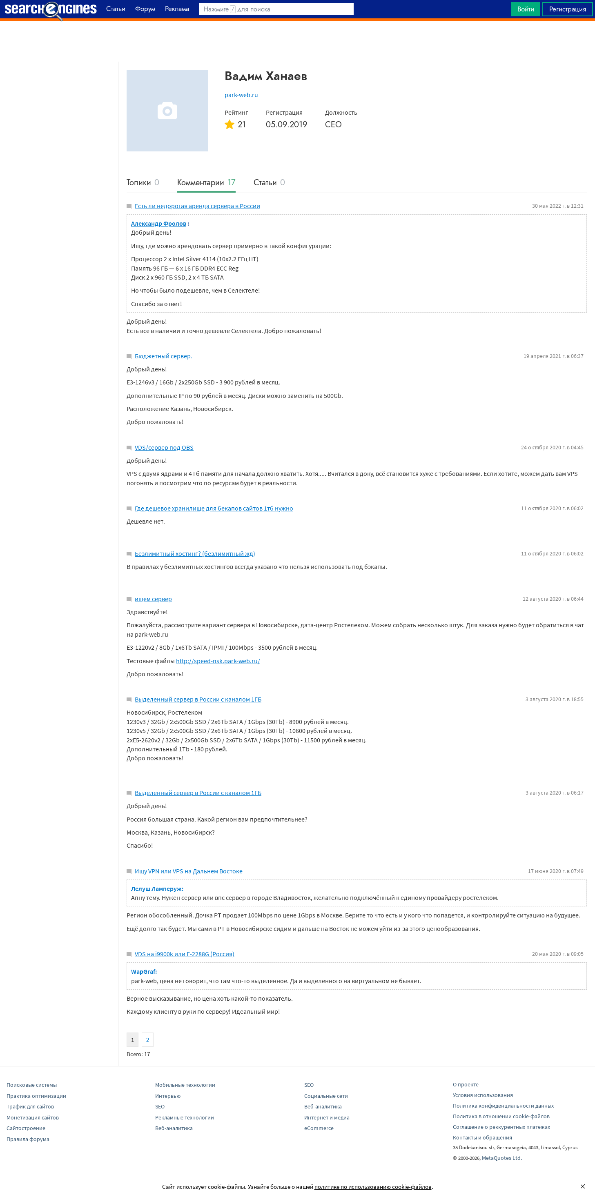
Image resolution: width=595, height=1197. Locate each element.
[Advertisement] (298, 41)
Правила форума (28, 1139)
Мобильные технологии (185, 1084)
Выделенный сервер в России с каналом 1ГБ (198, 699)
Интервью (168, 1095)
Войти (525, 9)
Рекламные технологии (184, 1117)
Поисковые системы (32, 1084)
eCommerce (319, 1128)
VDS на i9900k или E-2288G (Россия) (184, 954)
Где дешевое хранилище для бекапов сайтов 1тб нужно (214, 508)
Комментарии (206, 183)
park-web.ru (241, 95)
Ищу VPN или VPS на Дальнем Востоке (189, 871)
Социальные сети (326, 1095)
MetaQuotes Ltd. (502, 1157)
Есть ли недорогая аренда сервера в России (197, 206)
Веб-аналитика (174, 1128)
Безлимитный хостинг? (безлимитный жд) (195, 553)
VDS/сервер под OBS (164, 447)
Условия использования (483, 1095)
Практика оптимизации (36, 1095)
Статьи (269, 183)
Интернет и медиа (327, 1117)
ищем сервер (153, 599)
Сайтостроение (26, 1128)
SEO (160, 1106)
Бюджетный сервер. (163, 356)
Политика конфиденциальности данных (503, 1105)
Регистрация (567, 9)
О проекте (466, 1084)
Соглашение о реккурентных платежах (501, 1126)
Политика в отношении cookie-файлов (501, 1116)
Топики (143, 183)
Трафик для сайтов (30, 1106)
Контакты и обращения (482, 1137)
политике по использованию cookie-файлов (373, 1186)
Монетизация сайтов (33, 1117)
